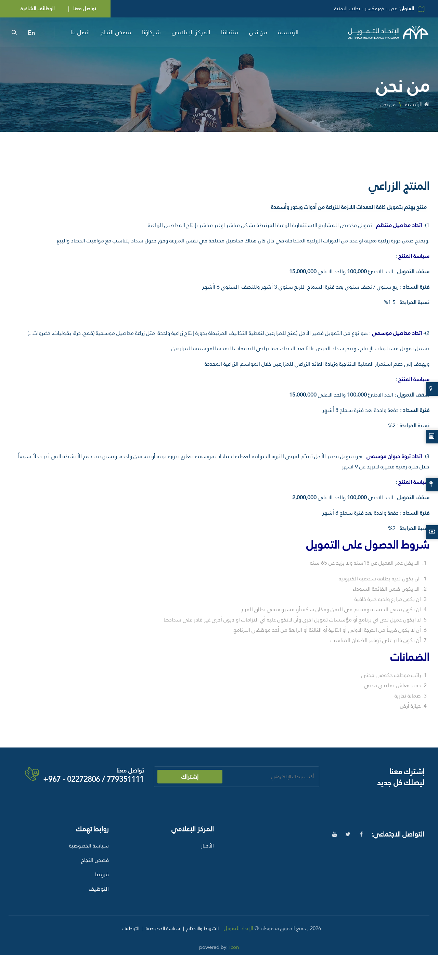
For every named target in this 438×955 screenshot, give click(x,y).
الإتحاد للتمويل (238, 928)
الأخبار (207, 846)
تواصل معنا (84, 8)
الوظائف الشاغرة (38, 8)
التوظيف (99, 889)
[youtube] (334, 834)
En (31, 33)
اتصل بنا (80, 32)
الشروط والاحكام (202, 928)
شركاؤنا (151, 32)
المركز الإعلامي (191, 32)
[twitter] (347, 834)
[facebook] (361, 834)
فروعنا (102, 874)
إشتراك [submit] (189, 776)
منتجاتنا (229, 32)
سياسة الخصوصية (89, 846)
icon (234, 947)
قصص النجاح (116, 32)
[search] (14, 32)
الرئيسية (288, 32)
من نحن (258, 32)
